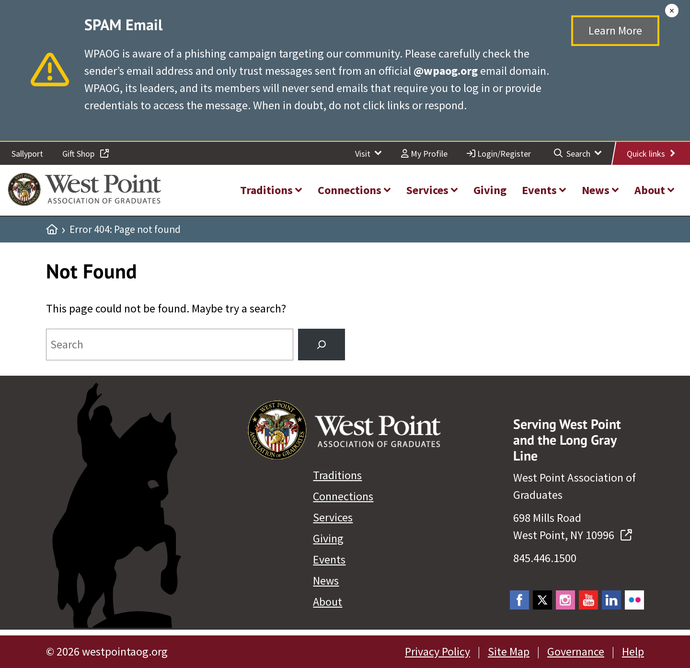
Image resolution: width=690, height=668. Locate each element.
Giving (328, 538)
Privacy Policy (437, 651)
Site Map (508, 651)
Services (333, 517)
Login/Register (499, 153)
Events (329, 559)
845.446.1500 (544, 558)
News (326, 580)
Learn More (615, 30)
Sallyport (27, 153)
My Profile (424, 153)
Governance (575, 651)
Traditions (337, 475)
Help (633, 651)
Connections (343, 496)
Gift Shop (85, 153)
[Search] (321, 344)
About (327, 601)
